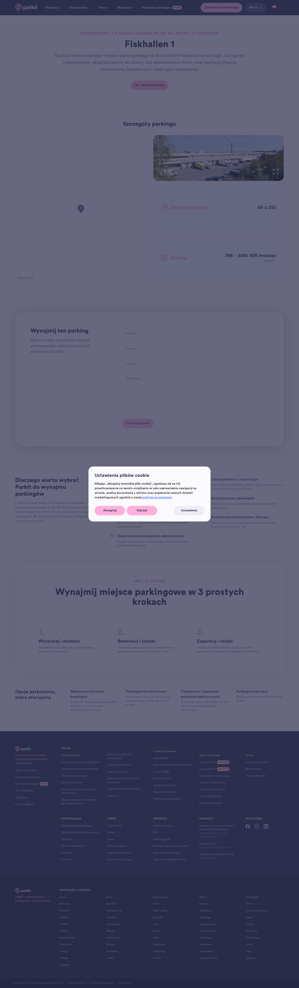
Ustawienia (189, 510)
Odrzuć (142, 510)
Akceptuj (110, 510)
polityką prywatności (157, 497)
